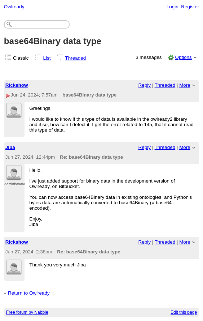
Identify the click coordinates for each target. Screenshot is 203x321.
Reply (144, 85)
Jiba (10, 147)
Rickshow (16, 85)
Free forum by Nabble (27, 312)
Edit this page (184, 312)
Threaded (75, 58)
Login (172, 6)
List (47, 58)
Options (183, 57)
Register (190, 6)
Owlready (14, 6)
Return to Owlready (29, 293)
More (184, 85)
